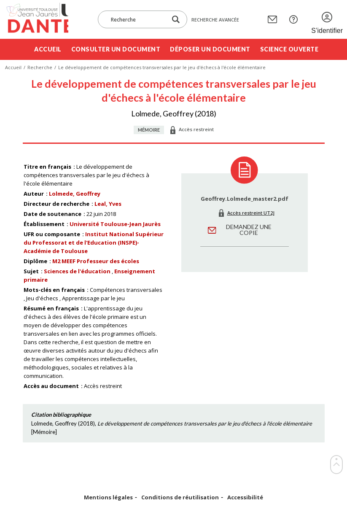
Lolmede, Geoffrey (74, 193)
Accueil (48, 49)
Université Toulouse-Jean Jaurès (115, 224)
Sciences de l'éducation (77, 271)
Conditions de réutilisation (180, 497)
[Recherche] (136, 19)
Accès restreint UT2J (250, 213)
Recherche (39, 67)
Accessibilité (245, 497)
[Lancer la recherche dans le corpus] (176, 19)
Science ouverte (289, 49)
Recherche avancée (215, 19)
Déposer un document (210, 49)
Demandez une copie (249, 229)
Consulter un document (116, 49)
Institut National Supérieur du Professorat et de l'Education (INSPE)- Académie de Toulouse (94, 242)
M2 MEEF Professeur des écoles (95, 261)
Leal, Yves (107, 203)
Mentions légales (108, 497)
